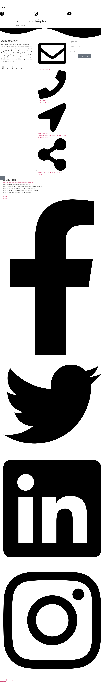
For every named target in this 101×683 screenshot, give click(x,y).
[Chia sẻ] (7, 680)
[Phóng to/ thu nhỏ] (1, 680)
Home (3, 8)
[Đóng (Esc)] (11, 680)
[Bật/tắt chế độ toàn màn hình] (4, 680)
